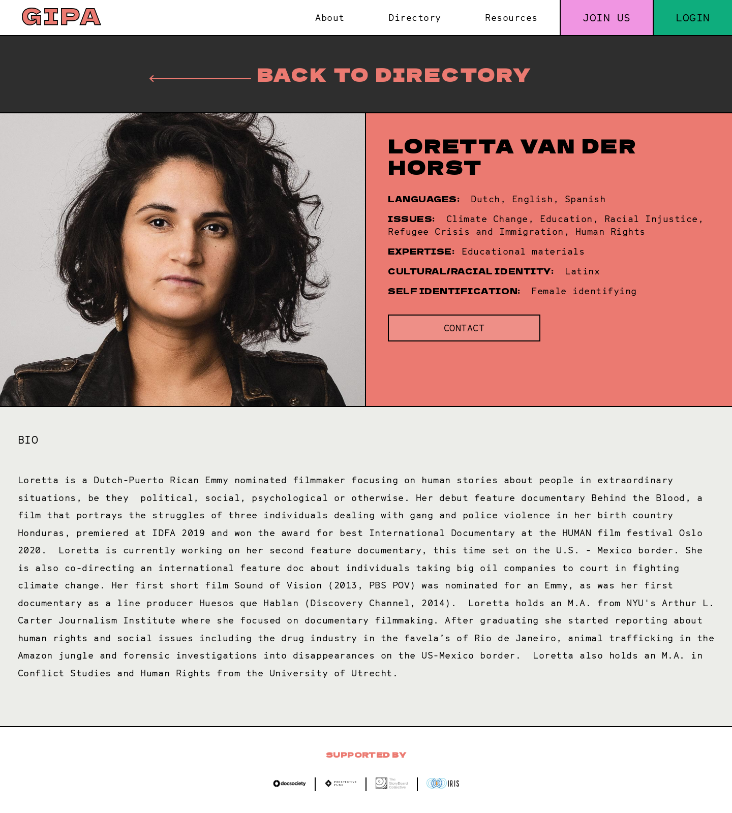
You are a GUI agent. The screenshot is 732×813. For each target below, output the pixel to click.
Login (693, 17)
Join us (607, 17)
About (330, 17)
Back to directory (340, 74)
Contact (464, 328)
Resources (511, 17)
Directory (414, 17)
